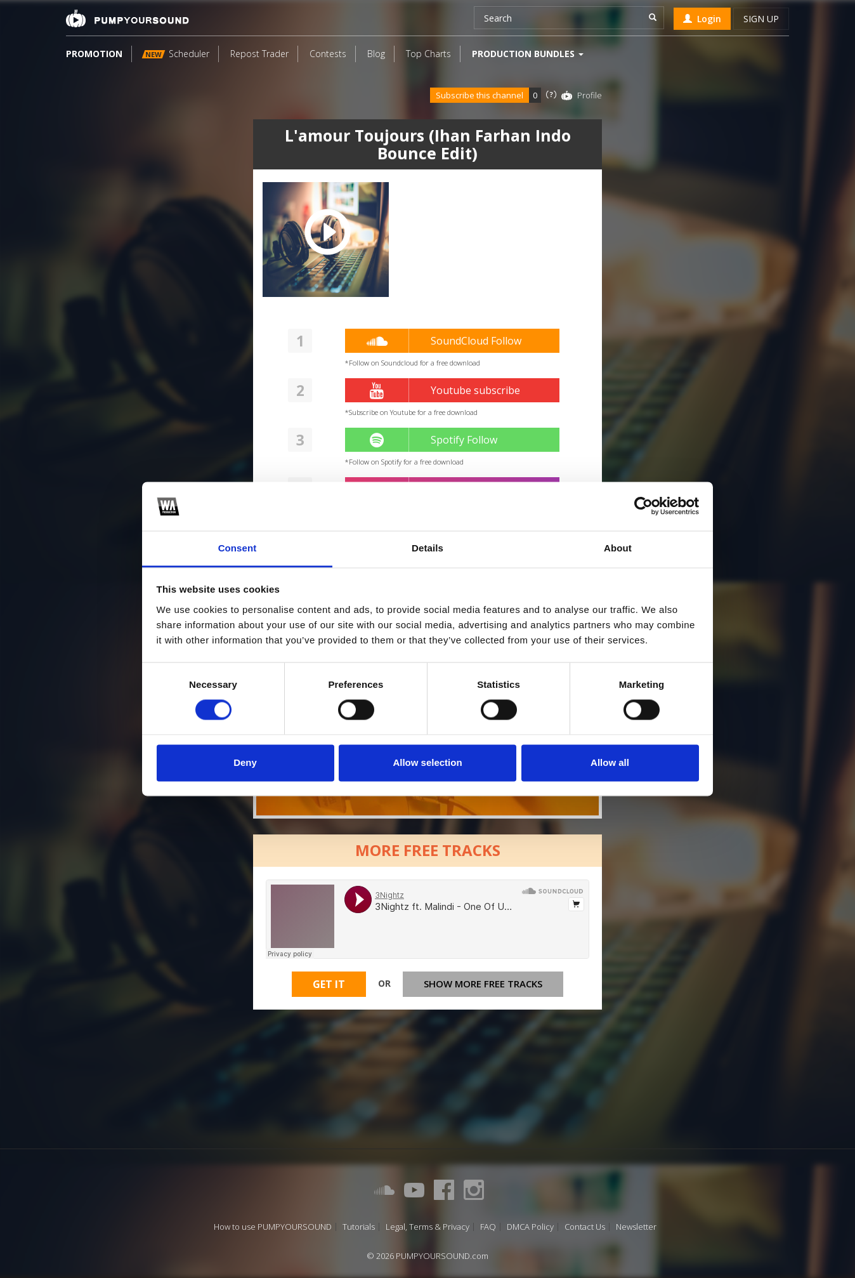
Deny (245, 762)
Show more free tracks (483, 986)
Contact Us (585, 1227)
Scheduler (175, 54)
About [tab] (618, 548)
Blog (376, 54)
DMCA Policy (530, 1227)
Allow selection (427, 762)
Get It (329, 987)
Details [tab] (427, 548)
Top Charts (428, 54)
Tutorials (359, 1227)
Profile (589, 95)
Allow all (610, 762)
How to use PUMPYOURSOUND (273, 1227)
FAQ (488, 1227)
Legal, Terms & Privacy (427, 1227)
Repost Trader (259, 54)
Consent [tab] (237, 548)
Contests (328, 54)
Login (702, 19)
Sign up (761, 19)
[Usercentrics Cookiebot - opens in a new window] (643, 506)
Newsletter (636, 1227)
